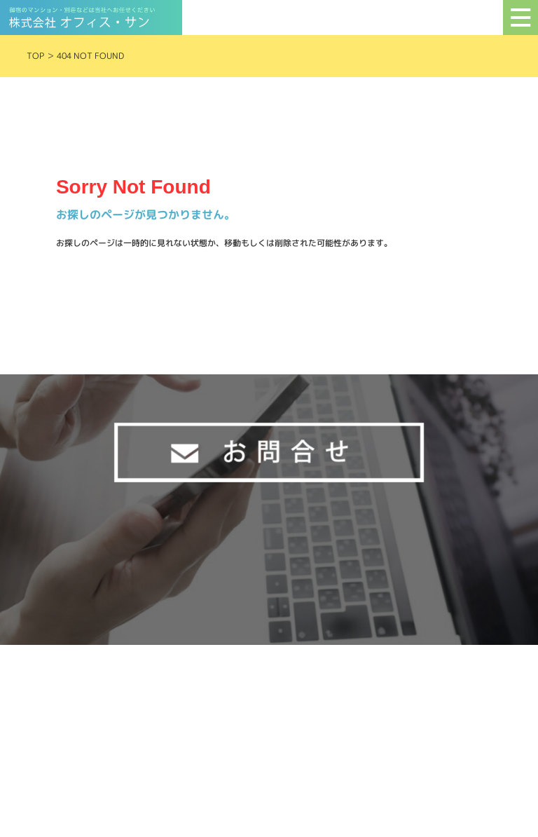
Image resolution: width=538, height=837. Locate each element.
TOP (35, 56)
